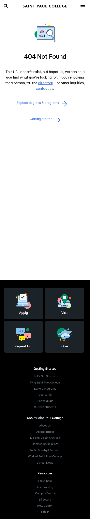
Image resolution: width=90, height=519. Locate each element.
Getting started (45, 120)
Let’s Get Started (45, 376)
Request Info (23, 336)
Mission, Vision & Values (45, 437)
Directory (45, 499)
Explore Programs (45, 388)
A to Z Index (45, 480)
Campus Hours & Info (45, 444)
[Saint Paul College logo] (45, 6)
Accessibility (45, 487)
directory (45, 83)
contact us (44, 88)
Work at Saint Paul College (45, 456)
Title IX (45, 511)
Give (64, 336)
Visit (64, 302)
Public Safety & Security (45, 450)
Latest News (45, 462)
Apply (23, 302)
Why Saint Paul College (45, 382)
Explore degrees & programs (42, 104)
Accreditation (45, 431)
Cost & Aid (45, 394)
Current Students (45, 407)
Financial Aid (45, 401)
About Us (45, 425)
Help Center (45, 505)
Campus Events (45, 493)
